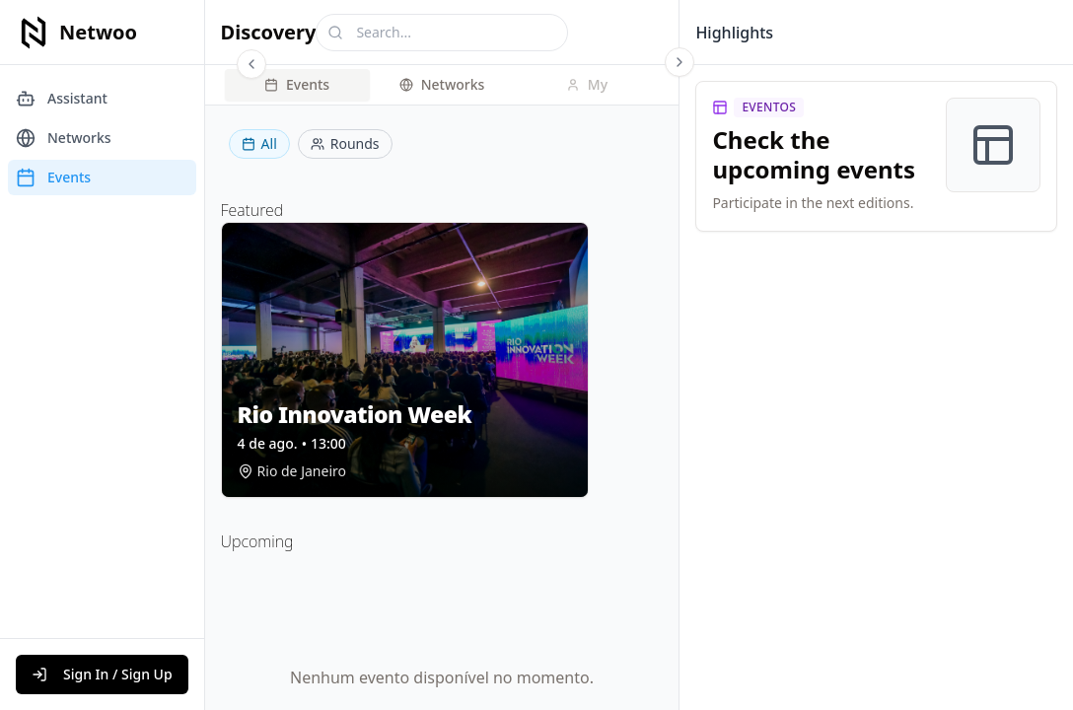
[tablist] (442, 85)
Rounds (345, 143)
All (259, 143)
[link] (876, 156)
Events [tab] (296, 84)
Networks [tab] (442, 84)
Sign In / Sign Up (102, 674)
